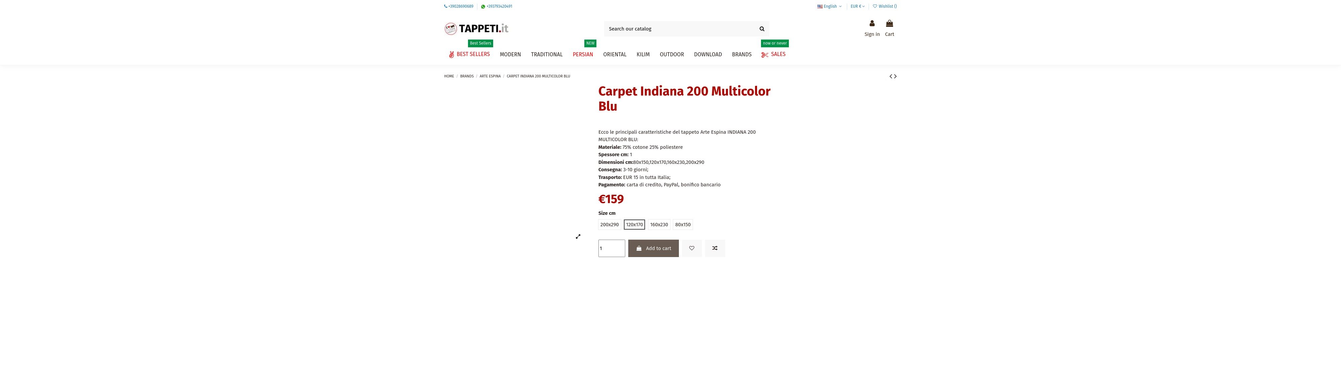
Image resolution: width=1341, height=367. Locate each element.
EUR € (858, 6)
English (830, 6)
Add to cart (653, 248)
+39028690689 (460, 6)
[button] (708, 55)
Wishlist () (885, 6)
